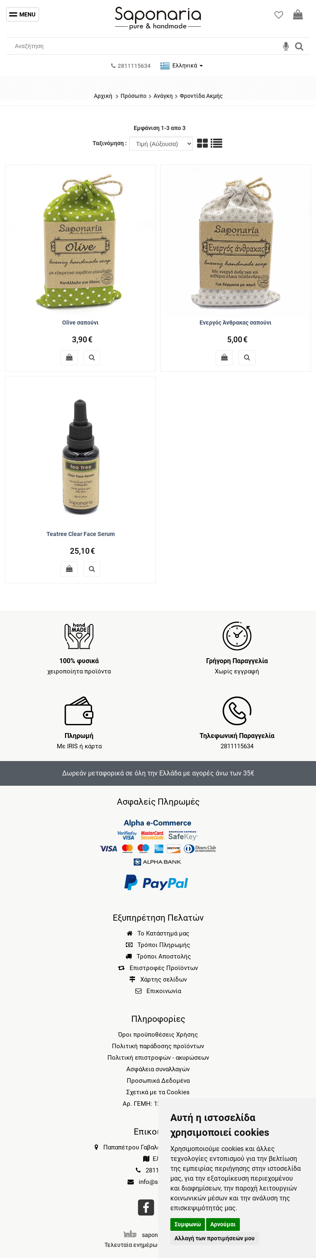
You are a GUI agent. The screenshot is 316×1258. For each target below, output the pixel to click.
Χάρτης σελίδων (158, 979)
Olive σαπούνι (80, 322)
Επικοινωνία (163, 991)
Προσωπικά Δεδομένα (158, 1080)
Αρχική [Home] (103, 96)
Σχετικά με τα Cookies (158, 1092)
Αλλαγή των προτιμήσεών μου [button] (214, 1238)
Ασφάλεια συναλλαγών (158, 1069)
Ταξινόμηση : (110, 143)
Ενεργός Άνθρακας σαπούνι (236, 322)
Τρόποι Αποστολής (158, 956)
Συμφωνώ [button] (187, 1224)
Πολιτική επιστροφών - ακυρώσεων (158, 1057)
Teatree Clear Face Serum (80, 534)
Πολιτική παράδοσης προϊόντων (158, 1046)
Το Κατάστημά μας (158, 933)
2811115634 (237, 746)
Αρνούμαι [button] (223, 1224)
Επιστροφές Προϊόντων (158, 968)
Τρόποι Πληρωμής (158, 945)
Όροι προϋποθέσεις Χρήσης (158, 1034)
